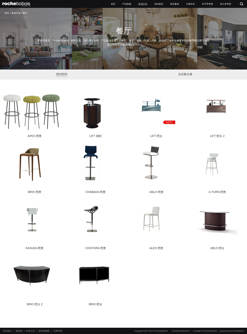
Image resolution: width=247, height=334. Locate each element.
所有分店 (30, 331)
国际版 (19, 331)
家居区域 (142, 4)
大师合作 (190, 4)
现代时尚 (61, 74)
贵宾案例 (174, 4)
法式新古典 (185, 74)
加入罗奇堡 (225, 4)
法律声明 (57, 331)
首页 (113, 4)
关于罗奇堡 (207, 4)
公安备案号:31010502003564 (205, 331)
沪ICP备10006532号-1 (181, 331)
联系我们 (7, 331)
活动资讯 (158, 4)
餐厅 (25, 13)
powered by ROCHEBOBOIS (231, 331)
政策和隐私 (44, 331)
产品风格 (126, 4)
